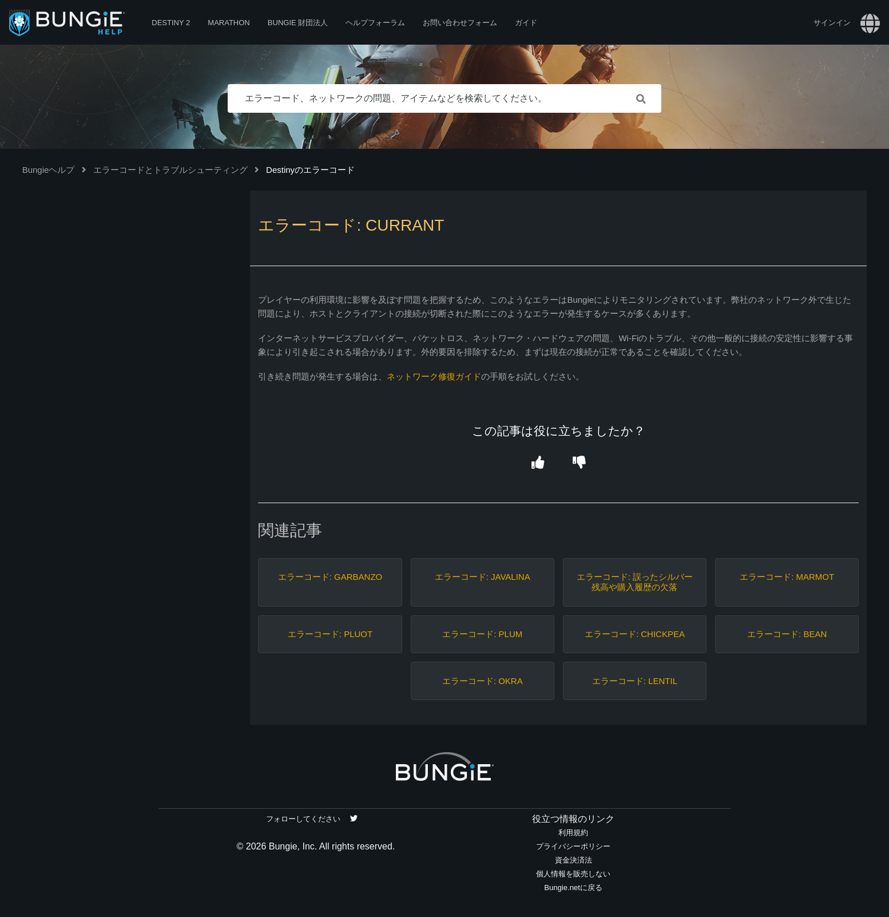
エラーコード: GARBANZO (330, 577)
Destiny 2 (171, 22)
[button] (538, 463)
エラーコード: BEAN (787, 634)
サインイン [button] (832, 22)
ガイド (526, 22)
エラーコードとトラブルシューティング (170, 170)
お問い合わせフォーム (460, 22)
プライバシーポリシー (573, 846)
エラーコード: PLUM (482, 634)
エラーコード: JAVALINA (482, 577)
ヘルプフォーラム (375, 22)
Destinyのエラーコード (310, 170)
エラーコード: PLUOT (330, 634)
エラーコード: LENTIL (634, 681)
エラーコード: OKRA (482, 681)
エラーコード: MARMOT (787, 577)
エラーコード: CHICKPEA (635, 634)
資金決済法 (573, 860)
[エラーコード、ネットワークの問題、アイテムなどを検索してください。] (444, 98)
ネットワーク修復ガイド (434, 376)
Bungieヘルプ (48, 170)
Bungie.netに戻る (573, 887)
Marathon (228, 22)
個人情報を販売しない (573, 873)
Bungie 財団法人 (298, 22)
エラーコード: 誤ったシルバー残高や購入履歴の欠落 (635, 582)
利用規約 (573, 832)
